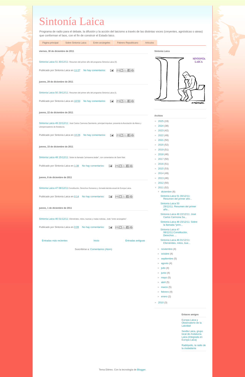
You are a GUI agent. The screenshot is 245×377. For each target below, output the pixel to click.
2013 (161, 178)
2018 (161, 154)
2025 (161, 121)
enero (164, 296)
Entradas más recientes (55, 240)
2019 (161, 149)
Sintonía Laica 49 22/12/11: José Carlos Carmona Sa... (178, 216)
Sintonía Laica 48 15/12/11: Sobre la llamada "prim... (178, 223)
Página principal (50, 42)
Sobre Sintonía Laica (75, 42)
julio (163, 268)
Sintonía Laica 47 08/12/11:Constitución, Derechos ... (173, 232)
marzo (165, 287)
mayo (164, 277)
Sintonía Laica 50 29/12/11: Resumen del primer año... (178, 206)
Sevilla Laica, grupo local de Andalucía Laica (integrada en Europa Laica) (192, 335)
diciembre (166, 191)
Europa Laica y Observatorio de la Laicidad (191, 322)
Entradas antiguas (135, 240)
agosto (165, 263)
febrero (165, 291)
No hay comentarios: (94, 70)
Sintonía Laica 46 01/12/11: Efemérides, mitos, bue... (175, 241)
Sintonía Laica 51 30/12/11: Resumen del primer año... (176, 197)
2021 (161, 140)
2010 (161, 302)
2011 (161, 187)
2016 (161, 163)
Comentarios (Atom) (101, 249)
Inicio (96, 240)
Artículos (149, 42)
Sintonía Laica (71, 21)
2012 (161, 182)
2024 (161, 125)
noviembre (167, 249)
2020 (161, 144)
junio (164, 272)
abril (163, 282)
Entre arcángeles (101, 42)
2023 (161, 130)
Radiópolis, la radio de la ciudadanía (194, 347)
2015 (161, 168)
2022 (161, 135)
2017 (161, 159)
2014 (161, 173)
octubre (165, 253)
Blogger (141, 369)
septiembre (167, 258)
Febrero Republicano (127, 42)
